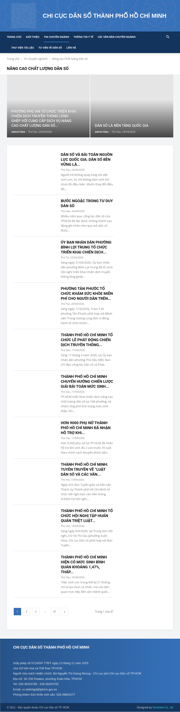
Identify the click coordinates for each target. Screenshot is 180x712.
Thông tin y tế (83, 36)
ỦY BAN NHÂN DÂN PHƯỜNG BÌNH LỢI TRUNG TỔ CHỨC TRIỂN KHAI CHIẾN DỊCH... (86, 247)
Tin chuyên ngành (56, 36)
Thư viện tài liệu (22, 47)
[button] (167, 37)
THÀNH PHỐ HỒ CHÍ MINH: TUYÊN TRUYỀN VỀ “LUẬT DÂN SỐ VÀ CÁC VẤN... (84, 469)
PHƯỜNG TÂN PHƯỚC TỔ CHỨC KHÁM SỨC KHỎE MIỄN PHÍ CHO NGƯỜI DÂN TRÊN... (87, 293)
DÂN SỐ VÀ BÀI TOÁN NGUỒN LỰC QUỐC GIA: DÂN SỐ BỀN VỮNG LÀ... (87, 159)
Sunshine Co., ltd (163, 707)
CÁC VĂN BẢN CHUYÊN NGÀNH (117, 36)
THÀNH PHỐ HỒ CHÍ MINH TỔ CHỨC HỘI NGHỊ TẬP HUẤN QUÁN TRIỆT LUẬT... (87, 515)
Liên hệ (71, 47)
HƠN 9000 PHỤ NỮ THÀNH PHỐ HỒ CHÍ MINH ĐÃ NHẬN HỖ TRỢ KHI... (86, 428)
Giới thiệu (32, 36)
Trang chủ (14, 36)
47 (54, 611)
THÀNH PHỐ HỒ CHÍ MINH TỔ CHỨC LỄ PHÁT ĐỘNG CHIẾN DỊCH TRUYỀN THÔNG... (87, 340)
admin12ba (18, 131)
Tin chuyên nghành (35, 59)
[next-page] (64, 611)
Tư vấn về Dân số (50, 47)
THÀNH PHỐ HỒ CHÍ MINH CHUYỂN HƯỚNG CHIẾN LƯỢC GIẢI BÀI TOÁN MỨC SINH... (87, 381)
